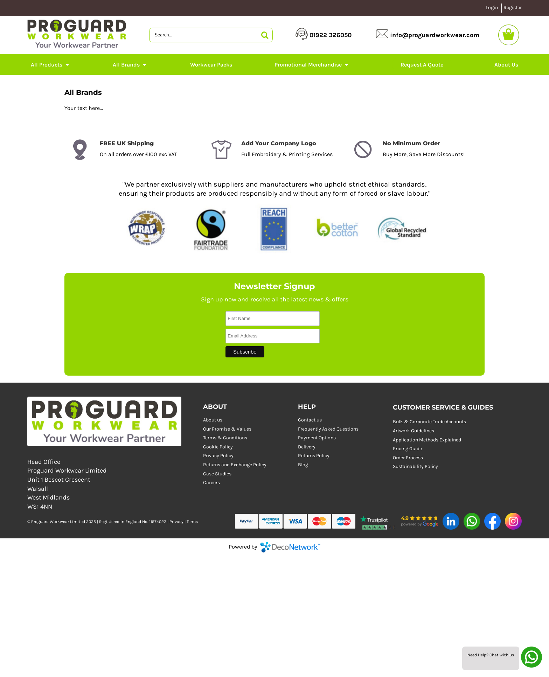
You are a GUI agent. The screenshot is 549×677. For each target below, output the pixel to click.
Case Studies (217, 474)
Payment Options (317, 438)
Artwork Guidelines (413, 431)
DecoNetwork (290, 547)
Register (512, 8)
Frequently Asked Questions (328, 429)
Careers (211, 483)
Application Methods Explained (427, 440)
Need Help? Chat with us (490, 654)
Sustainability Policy (415, 466)
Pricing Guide (407, 449)
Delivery (306, 447)
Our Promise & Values (227, 429)
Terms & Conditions (225, 438)
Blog (303, 465)
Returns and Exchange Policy (234, 465)
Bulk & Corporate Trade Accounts (429, 422)
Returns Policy (313, 456)
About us (212, 420)
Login (492, 8)
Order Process (408, 458)
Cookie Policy (218, 447)
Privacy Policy (218, 456)
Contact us (310, 420)
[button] (50, 64)
